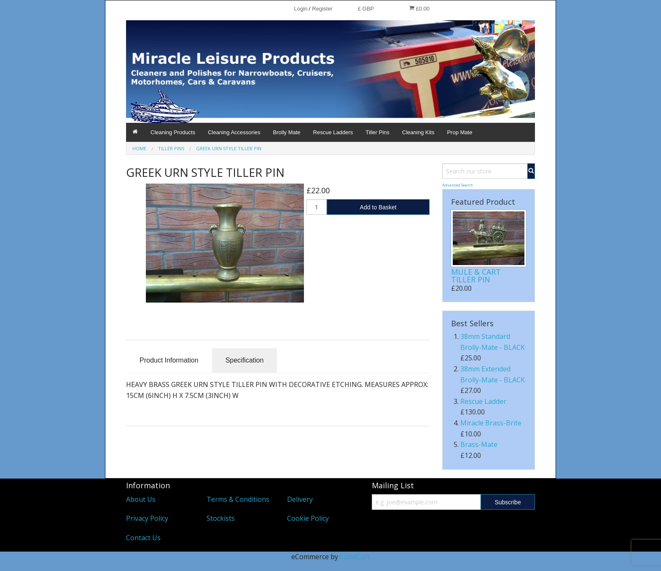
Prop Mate (459, 132)
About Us (141, 499)
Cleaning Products (172, 132)
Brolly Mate (287, 132)
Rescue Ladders (333, 132)
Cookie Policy (308, 518)
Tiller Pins (377, 132)
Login (300, 8)
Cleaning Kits (418, 132)
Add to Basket (378, 207)
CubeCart (355, 556)
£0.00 (419, 8)
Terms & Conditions (238, 499)
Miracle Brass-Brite (490, 423)
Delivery (300, 499)
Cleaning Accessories (234, 132)
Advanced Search (457, 185)
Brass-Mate (478, 444)
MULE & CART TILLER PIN (476, 275)
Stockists (221, 518)
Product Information (169, 360)
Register (322, 8)
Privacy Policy (147, 518)
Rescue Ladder (483, 401)
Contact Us (143, 537)
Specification (245, 360)
